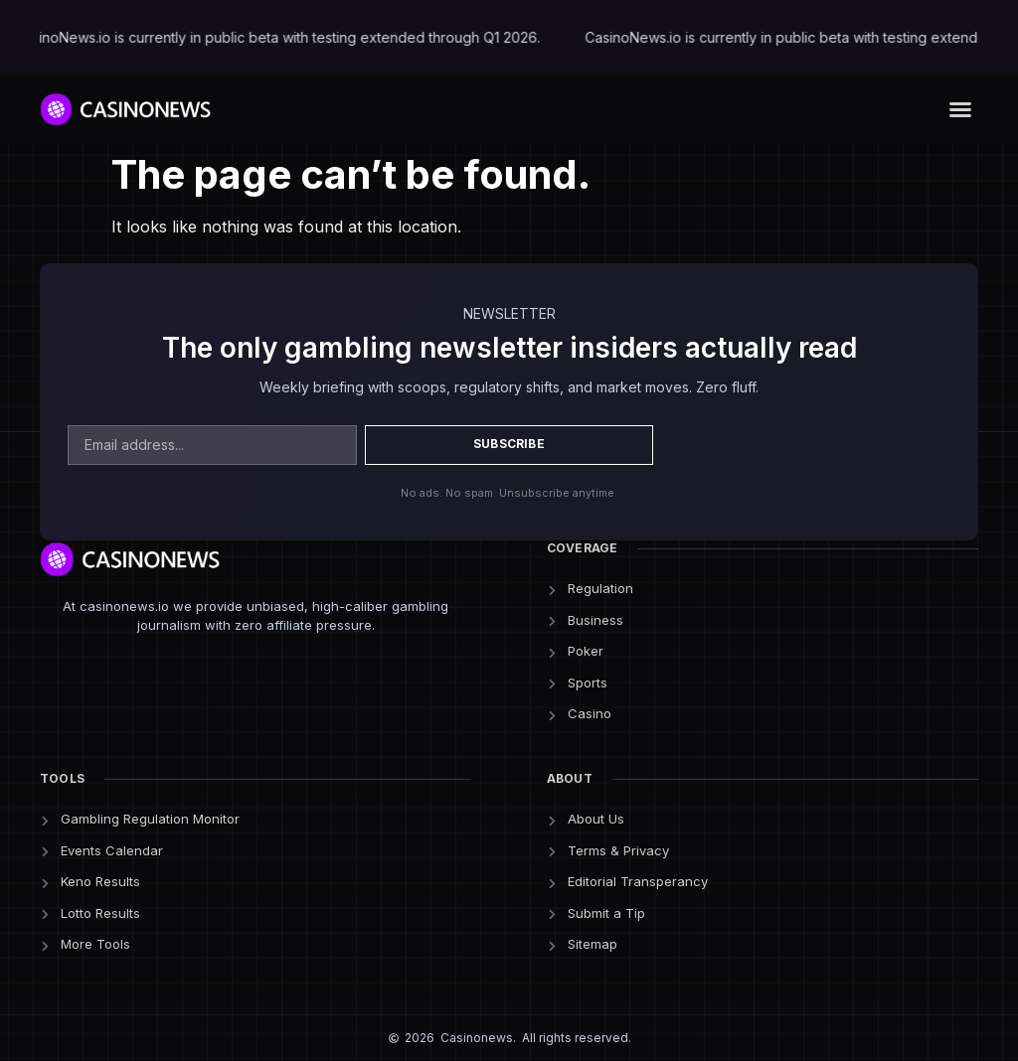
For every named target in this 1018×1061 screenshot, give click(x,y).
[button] (960, 109)
